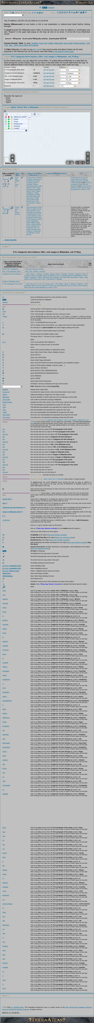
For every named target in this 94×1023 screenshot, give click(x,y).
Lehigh (34, 209)
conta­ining (30, 194)
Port (89, 186)
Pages (37, 193)
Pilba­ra (85, 179)
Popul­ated (30, 186)
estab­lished (6, 679)
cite (35, 194)
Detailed (34, 43)
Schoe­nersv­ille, (17, 208)
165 (87, 184)
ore (87, 177)
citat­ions (33, 199)
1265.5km (6, 178)
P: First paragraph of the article (12, 284)
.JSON (15, 45)
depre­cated (36, 196)
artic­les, (29, 234)
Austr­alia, (30, 179)
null (47, 70)
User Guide (68, 43)
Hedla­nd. (74, 188)
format (29, 201)
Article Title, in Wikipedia (10, 269)
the (82, 179)
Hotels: (11, 566)
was (79, 177)
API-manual (33, 45)
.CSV (88, 43)
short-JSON (23, 45)
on (36, 203)
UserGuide (6, 293)
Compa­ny (30, 182)
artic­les (29, 229)
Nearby (7, 92)
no (35, 201)
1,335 (73, 182)
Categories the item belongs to (12, 274)
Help (6, 13)
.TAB (6, 45)
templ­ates (5, 734)
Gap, (16, 179)
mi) (86, 182)
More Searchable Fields (12, 257)
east (85, 186)
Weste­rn (39, 177)
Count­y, (39, 209)
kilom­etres (78, 182)
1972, (34, 188)
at (54, 51)
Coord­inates (30, 203)
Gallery (51, 43)
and (32, 201)
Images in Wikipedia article (11, 281)
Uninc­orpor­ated (32, 207)
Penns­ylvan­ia (17, 213)
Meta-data (59, 43)
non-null (51, 70)
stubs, (29, 222)
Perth (81, 184)
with (31, 196)
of (76, 181)
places (36, 186)
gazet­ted (75, 189)
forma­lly (5, 963)
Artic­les (33, 224)
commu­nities (37, 212)
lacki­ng (38, 224)
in (35, 177)
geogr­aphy (35, 221)
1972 (88, 189)
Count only (43, 43)
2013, (35, 228)
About (4, 996)
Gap (76, 177)
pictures (51, 8)
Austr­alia (17, 185)
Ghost (29, 177)
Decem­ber (30, 228)
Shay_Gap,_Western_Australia (35, 271)
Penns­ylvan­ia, (31, 210)
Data (4, 169)
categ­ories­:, (30, 193)
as (79, 189)
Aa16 (26, 13)
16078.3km (6, 208)
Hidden (38, 191)
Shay (16, 177)
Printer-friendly (79, 43)
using (28, 199)
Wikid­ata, (32, 233)
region (73, 181)
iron (84, 177)
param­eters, (30, 198)
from (38, 226)
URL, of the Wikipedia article (11, 271)
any (45, 70)
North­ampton (32, 214)
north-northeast (7, 904)
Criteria (41, 57)
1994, (33, 191)
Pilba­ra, (35, 184)
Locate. (21, 107)
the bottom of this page (64, 51)
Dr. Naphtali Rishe (17, 1007)
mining (73, 179)
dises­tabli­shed (7, 701)
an (81, 177)
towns (33, 177)
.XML (10, 45)
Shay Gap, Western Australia (34, 269)
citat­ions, (29, 231)
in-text (29, 226)
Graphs (5, 247)
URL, (37, 201)
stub (38, 233)
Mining (35, 179)
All (38, 228)
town (77, 179)
